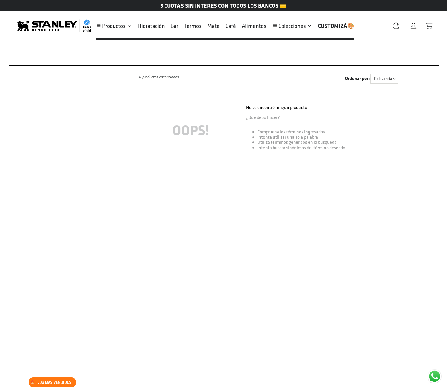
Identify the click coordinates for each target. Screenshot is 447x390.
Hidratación (151, 26)
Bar (174, 26)
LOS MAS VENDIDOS (51, 382)
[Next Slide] (442, 5)
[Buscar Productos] (393, 25)
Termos (193, 26)
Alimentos (254, 26)
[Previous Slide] (4, 5)
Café (230, 26)
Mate (213, 26)
